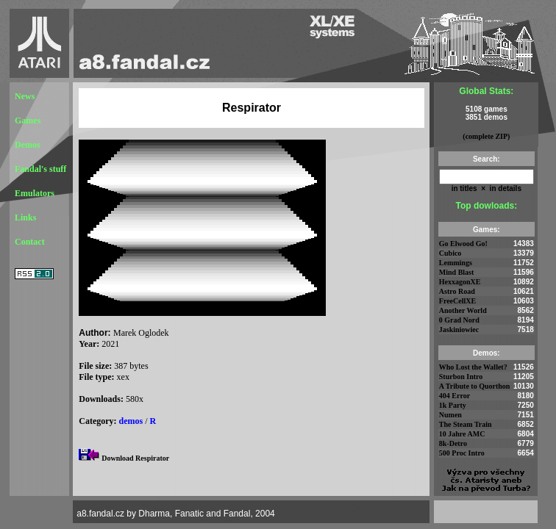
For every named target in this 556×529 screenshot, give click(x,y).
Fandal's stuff (40, 169)
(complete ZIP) (486, 136)
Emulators (34, 193)
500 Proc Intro (462, 453)
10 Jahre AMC (462, 434)
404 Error (454, 396)
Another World (463, 310)
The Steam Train (465, 424)
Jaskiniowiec (459, 329)
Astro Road (457, 291)
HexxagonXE (460, 282)
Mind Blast (456, 272)
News (25, 96)
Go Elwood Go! (463, 244)
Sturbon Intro (461, 377)
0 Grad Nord (459, 320)
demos (131, 421)
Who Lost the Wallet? (473, 367)
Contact (30, 242)
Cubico (450, 253)
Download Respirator (135, 458)
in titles (464, 188)
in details (504, 188)
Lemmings (455, 263)
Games (27, 120)
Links (25, 217)
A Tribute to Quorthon (474, 386)
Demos (27, 145)
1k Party (452, 405)
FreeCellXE (457, 301)
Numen (450, 415)
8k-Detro (453, 443)
